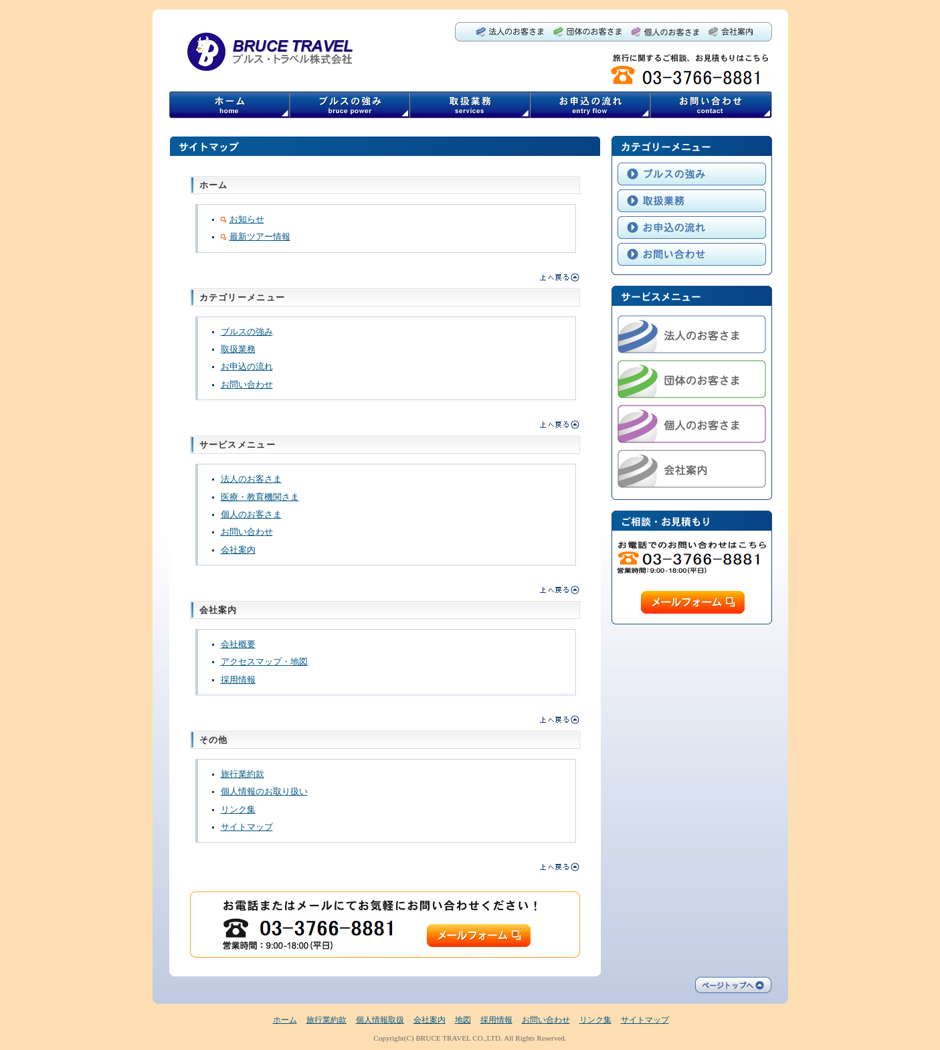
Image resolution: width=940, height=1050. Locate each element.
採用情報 (238, 680)
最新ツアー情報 (255, 237)
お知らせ (242, 219)
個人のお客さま (251, 514)
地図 (463, 1020)
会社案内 (238, 550)
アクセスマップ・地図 (264, 662)
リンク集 (238, 809)
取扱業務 (238, 349)
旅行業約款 (242, 774)
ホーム (285, 1020)
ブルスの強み (247, 332)
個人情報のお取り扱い (264, 791)
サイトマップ (247, 827)
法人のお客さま (251, 479)
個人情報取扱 (380, 1020)
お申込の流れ (247, 366)
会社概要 (238, 644)
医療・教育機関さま (260, 497)
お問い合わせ (247, 384)
